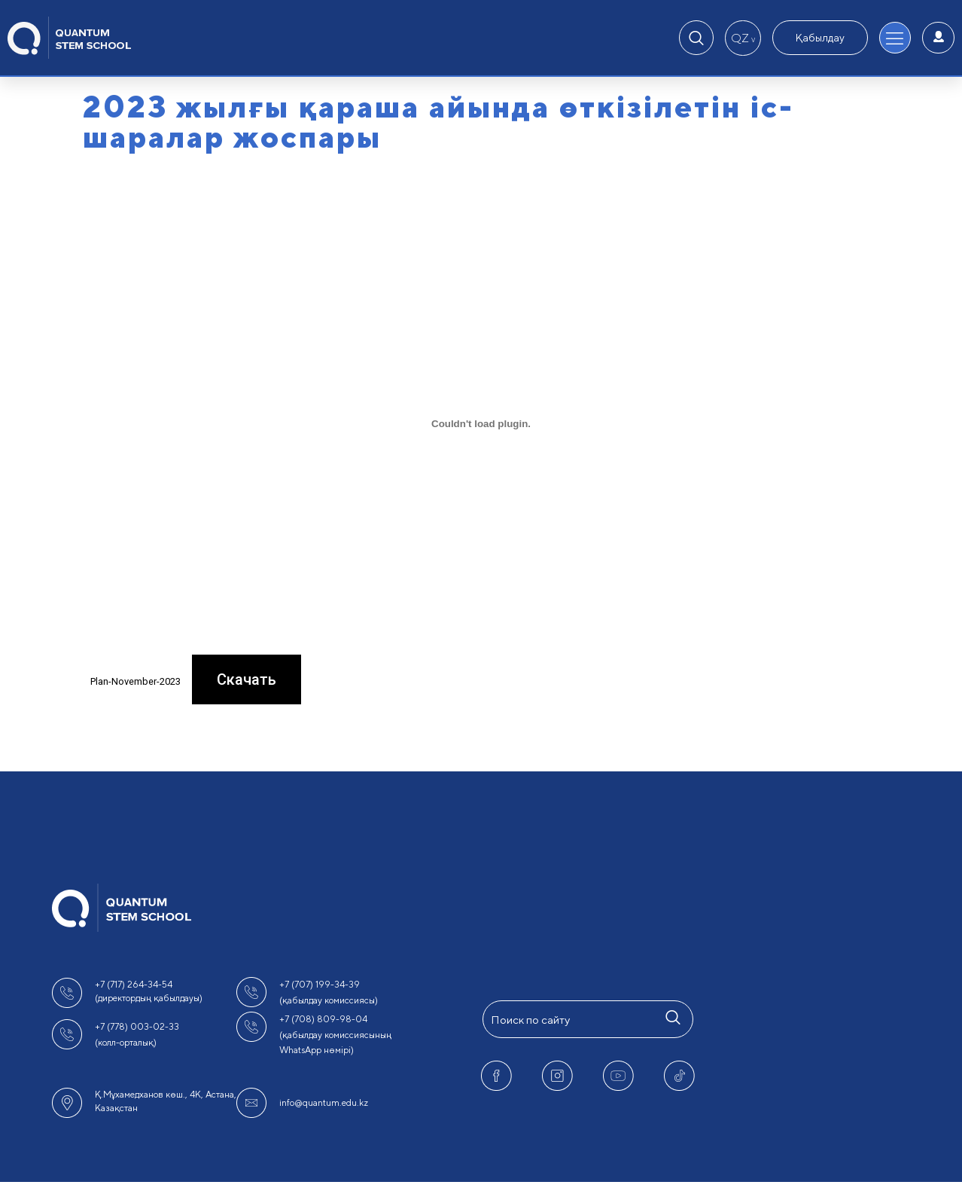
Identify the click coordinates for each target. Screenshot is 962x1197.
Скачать (246, 679)
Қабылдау (820, 38)
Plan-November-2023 (135, 681)
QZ (743, 38)
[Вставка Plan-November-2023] (481, 423)
